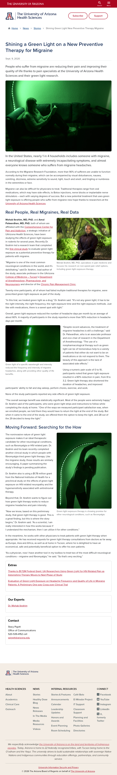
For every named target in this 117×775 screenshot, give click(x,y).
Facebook (105, 694)
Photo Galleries (81, 725)
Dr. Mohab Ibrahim (17, 605)
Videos (36, 729)
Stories (37, 28)
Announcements (60, 699)
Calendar (56, 704)
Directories (79, 730)
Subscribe (78, 15)
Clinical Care (12, 704)
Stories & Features (61, 694)
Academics (11, 699)
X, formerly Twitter (101, 717)
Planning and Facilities (80, 719)
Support (98, 15)
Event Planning (59, 725)
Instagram (105, 704)
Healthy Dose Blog (40, 701)
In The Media (40, 716)
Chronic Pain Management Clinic (58, 284)
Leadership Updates (57, 711)
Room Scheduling (60, 730)
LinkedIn (104, 709)
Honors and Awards (57, 719)
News (26, 28)
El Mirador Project (82, 699)
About (8, 694)
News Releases (38, 709)
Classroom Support (79, 711)
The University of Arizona (83, 771)
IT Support (78, 704)
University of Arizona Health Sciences (25, 203)
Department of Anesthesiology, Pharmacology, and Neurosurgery (28, 281)
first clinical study (19, 249)
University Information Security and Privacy (58, 767)
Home (15, 28)
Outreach (10, 709)
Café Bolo (78, 694)
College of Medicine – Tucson (21, 277)
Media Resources (38, 722)
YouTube (104, 699)
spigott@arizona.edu (19, 637)
